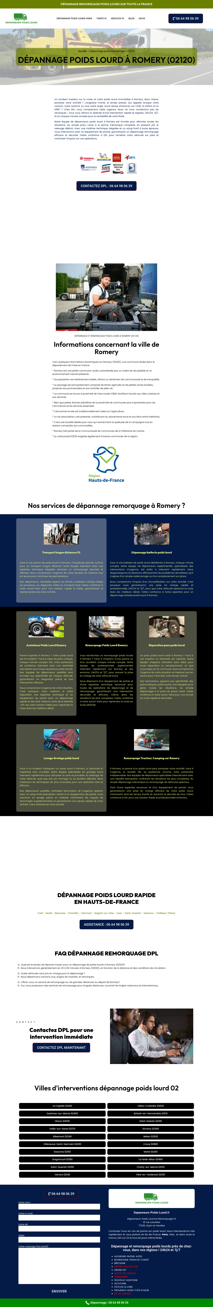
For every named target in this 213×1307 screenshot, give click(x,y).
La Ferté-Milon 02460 (139, 1121)
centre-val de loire (126, 1221)
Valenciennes (124, 1278)
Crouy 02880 (39, 1121)
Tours (94, 1273)
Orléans (83, 1273)
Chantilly (73, 913)
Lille (101, 1278)
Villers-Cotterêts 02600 (69, 1106)
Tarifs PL (101, 18)
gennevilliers (92, 1283)
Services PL (117, 18)
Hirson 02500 (176, 1106)
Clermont (86, 913)
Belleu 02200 (140, 1114)
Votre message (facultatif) (59, 1220)
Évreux (65, 1267)
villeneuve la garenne (116, 1283)
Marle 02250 (85, 1121)
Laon (119, 913)
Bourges (129, 1273)
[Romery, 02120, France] (106, 225)
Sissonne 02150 (62, 1121)
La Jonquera (97, 1267)
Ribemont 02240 (116, 1114)
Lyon (84, 1267)
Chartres (115, 1273)
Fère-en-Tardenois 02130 (135, 1129)
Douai (109, 1278)
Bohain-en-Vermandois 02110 (145, 1106)
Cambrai (28, 1267)
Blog (131, 18)
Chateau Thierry (86, 1278)
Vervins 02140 (106, 1129)
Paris (75, 1267)
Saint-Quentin (133, 913)
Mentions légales (132, 1297)
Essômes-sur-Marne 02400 (105, 1106)
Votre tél (59, 1182)
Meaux (54, 1267)
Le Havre (140, 1278)
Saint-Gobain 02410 (31, 1114)
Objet (59, 1193)
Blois (104, 1273)
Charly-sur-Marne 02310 (77, 1129)
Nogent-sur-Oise (104, 913)
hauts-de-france (125, 1228)
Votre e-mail (59, 1171)
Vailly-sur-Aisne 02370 (63, 1114)
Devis (142, 18)
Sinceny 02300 (92, 1114)
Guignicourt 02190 (109, 1121)
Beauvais (60, 913)
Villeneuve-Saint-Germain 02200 (174, 1114)
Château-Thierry (165, 913)
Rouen (152, 1278)
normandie (121, 1232)
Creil (40, 913)
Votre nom (59, 1160)
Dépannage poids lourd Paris (74, 18)
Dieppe (162, 1278)
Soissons (148, 913)
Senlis (49, 913)
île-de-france (122, 1249)
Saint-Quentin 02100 (169, 1121)
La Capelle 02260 (39, 1106)
